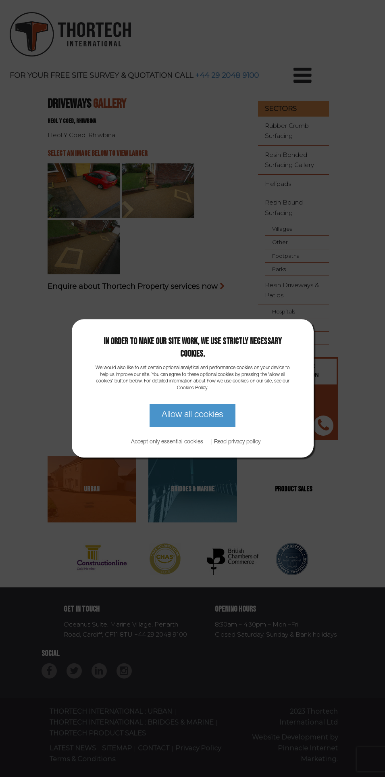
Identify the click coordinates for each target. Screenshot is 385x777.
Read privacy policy (237, 442)
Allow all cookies (192, 415)
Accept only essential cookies (167, 442)
